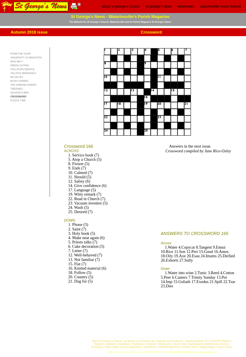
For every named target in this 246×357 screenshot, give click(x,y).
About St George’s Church (107, 341)
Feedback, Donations (144, 344)
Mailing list (165, 344)
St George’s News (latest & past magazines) (116, 347)
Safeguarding (206, 347)
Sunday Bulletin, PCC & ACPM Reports (207, 341)
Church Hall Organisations (188, 344)
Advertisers (150, 347)
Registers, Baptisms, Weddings (112, 344)
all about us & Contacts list (139, 341)
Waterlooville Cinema (216, 344)
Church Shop (224, 347)
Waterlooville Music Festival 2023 (178, 347)
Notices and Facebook (170, 341)
